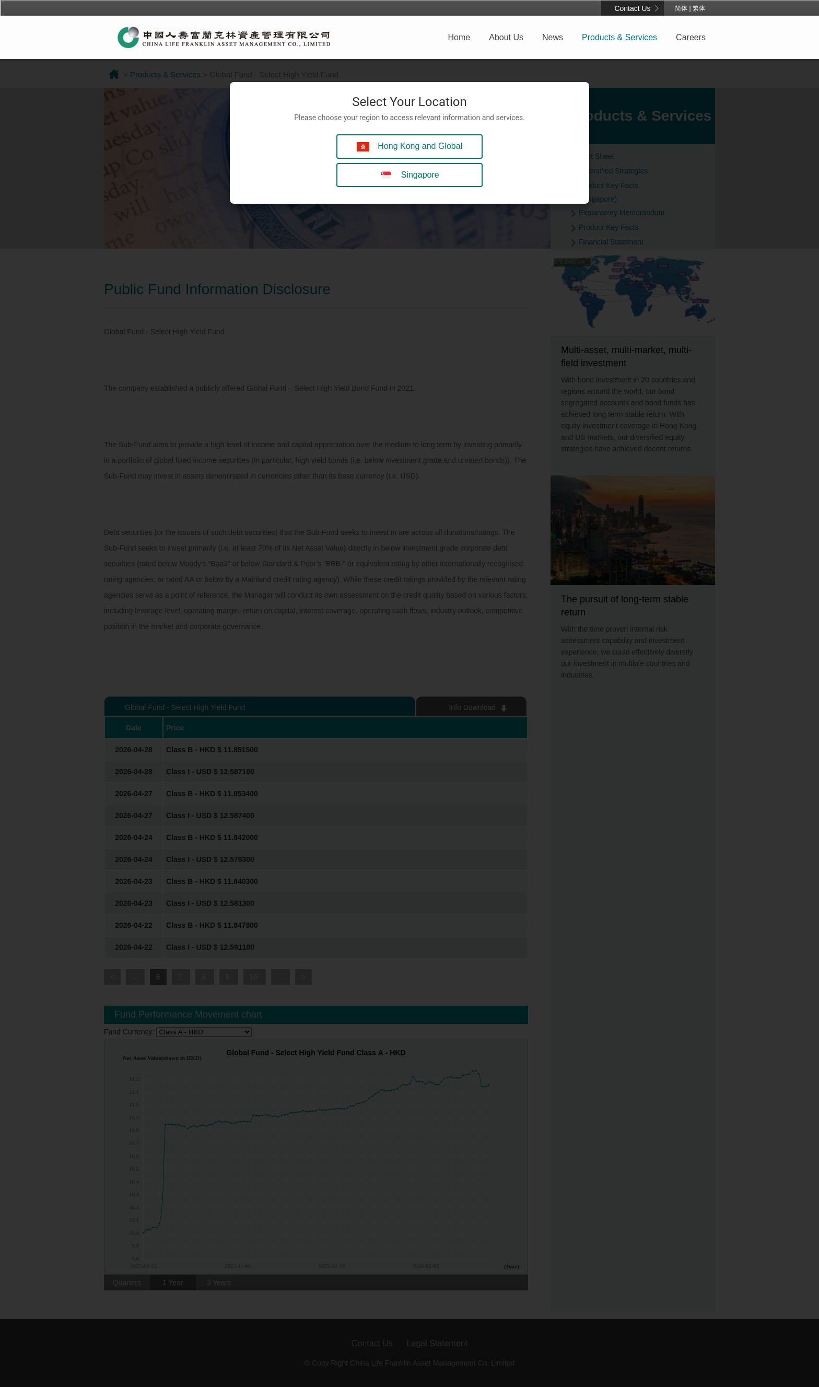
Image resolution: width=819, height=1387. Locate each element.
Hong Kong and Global (409, 146)
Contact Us (632, 8)
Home (459, 37)
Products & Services (619, 37)
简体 (681, 8)
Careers (691, 37)
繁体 (699, 8)
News (552, 37)
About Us (506, 37)
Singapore (409, 175)
